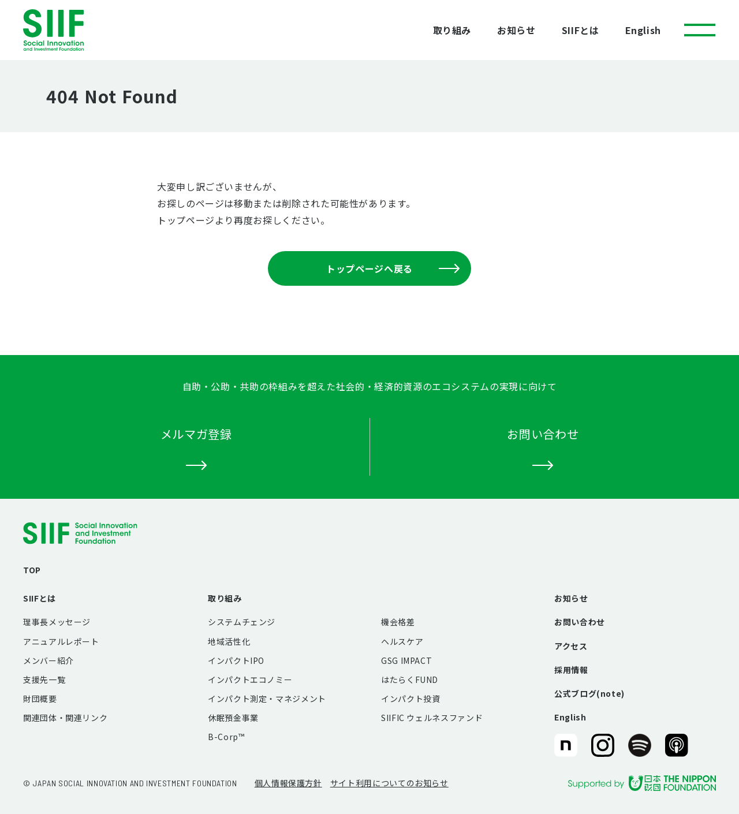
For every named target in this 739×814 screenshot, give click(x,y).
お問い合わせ (579, 622)
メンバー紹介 (48, 660)
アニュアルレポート (61, 641)
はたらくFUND (409, 679)
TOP (32, 570)
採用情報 (571, 669)
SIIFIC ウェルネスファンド (432, 717)
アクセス (571, 646)
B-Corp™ (226, 736)
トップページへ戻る (393, 268)
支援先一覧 (44, 679)
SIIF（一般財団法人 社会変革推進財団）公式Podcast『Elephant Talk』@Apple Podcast (676, 746)
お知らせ (516, 30)
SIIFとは (580, 30)
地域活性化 (229, 641)
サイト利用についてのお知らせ (389, 783)
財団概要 (40, 698)
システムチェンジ (241, 622)
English (643, 30)
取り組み (452, 30)
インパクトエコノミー (250, 679)
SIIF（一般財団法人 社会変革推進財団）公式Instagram (602, 746)
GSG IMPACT (406, 660)
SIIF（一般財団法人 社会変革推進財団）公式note (565, 746)
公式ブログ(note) (589, 693)
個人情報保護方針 (288, 783)
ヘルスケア (402, 641)
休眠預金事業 (233, 717)
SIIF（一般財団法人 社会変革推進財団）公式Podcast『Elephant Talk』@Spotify (639, 746)
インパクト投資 (410, 698)
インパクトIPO (236, 660)
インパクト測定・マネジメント (267, 698)
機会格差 (398, 622)
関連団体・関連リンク (65, 717)
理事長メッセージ (57, 622)
